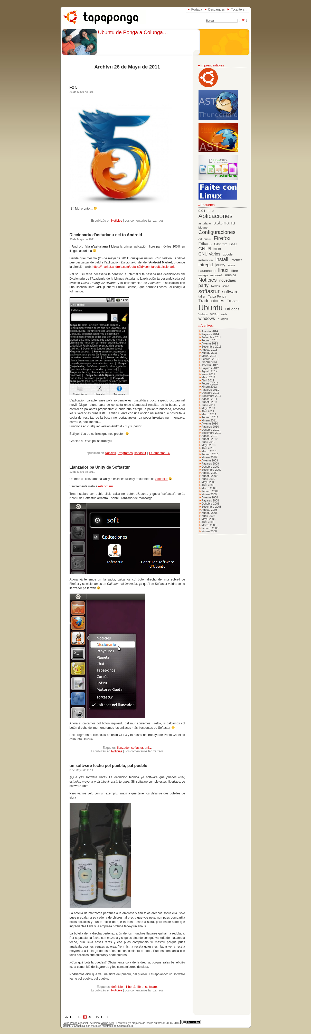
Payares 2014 (210, 334)
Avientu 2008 (210, 497)
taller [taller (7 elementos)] (202, 296)
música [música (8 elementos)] (230, 275)
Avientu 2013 (210, 343)
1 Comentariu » (159, 453)
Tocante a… (239, 9)
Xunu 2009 (208, 478)
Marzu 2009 (209, 488)
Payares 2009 (210, 463)
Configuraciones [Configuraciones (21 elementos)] (217, 232)
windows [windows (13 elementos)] (207, 318)
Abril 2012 (208, 380)
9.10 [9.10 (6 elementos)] (211, 211)
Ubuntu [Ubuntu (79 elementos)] (211, 307)
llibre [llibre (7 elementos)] (234, 271)
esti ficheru (105, 486)
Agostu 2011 (210, 398)
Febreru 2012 (210, 383)
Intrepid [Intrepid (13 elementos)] (206, 264)
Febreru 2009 (210, 491)
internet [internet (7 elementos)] (236, 260)
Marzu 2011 (209, 414)
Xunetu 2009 (210, 475)
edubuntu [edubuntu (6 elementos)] (205, 239)
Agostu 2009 (210, 472)
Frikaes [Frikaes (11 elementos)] (205, 244)
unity (148, 748)
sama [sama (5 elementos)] (225, 286)
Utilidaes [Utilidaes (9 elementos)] (232, 309)
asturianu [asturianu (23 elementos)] (224, 222)
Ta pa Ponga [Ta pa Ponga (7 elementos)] (217, 296)
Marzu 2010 (209, 451)
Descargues (216, 9)
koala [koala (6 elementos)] (231, 265)
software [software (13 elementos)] (230, 291)
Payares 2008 (210, 500)
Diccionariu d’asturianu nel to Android (106, 235)
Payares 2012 (210, 368)
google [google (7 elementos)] (228, 254)
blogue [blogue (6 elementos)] (203, 227)
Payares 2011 (210, 389)
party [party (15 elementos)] (204, 285)
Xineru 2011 (209, 420)
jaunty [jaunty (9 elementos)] (220, 265)
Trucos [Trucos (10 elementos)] (232, 301)
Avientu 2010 (210, 423)
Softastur (161, 479)
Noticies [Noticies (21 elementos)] (208, 280)
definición (118, 987)
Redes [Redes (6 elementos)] (215, 286)
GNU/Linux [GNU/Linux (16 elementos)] (210, 248)
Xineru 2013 (209, 361)
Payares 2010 (210, 426)
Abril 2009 (208, 485)
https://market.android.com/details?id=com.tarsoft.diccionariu (133, 267)
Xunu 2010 (208, 442)
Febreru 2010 (210, 454)
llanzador (123, 748)
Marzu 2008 (209, 525)
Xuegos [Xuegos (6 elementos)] (223, 319)
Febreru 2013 (210, 358)
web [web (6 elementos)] (224, 314)
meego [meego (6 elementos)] (203, 275)
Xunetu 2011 (210, 401)
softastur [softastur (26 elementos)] (209, 291)
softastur (140, 453)
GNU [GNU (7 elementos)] (233, 244)
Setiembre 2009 (212, 469)
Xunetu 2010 (210, 438)
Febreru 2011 (210, 417)
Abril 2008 (208, 522)
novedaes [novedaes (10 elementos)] (227, 280)
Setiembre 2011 (212, 395)
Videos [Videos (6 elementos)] (203, 314)
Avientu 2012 (210, 365)
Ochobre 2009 (211, 466)
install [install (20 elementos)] (221, 259)
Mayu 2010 (208, 445)
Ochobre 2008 (211, 503)
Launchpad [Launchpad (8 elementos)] (207, 271)
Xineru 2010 (209, 457)
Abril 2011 (208, 411)
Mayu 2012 (208, 377)
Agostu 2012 (210, 371)
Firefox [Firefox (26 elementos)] (222, 238)
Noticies (116, 220)
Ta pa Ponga (70, 1023)
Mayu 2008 (208, 518)
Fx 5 (74, 87)
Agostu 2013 (210, 349)
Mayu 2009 (208, 482)
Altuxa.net (106, 1023)
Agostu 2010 (210, 435)
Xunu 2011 (208, 405)
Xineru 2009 (209, 494)
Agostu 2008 (210, 509)
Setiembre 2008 (212, 506)
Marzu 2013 (209, 355)
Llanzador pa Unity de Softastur (100, 467)
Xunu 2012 (208, 374)
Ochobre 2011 (211, 392)
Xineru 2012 (209, 386)
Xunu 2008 (208, 515)
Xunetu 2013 (210, 352)
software (151, 987)
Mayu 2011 (208, 408)
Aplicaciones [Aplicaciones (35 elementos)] (216, 216)
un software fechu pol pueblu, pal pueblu (108, 765)
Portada (196, 9)
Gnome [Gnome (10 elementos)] (220, 244)
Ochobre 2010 (211, 429)
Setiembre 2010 (212, 432)
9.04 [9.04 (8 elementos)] (202, 211)
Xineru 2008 (209, 531)
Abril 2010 (208, 448)
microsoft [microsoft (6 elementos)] (216, 275)
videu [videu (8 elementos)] (214, 314)
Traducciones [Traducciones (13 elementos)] (211, 300)
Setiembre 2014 (212, 337)
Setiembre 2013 (212, 346)
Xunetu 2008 (210, 512)
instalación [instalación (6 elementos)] (206, 260)
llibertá (130, 987)
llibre (140, 987)
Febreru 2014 (210, 340)
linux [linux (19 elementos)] (223, 270)
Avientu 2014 (210, 331)
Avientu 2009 (210, 460)
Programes (125, 453)
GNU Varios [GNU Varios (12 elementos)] (209, 254)
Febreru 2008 (210, 528)
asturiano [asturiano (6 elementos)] (205, 223)
